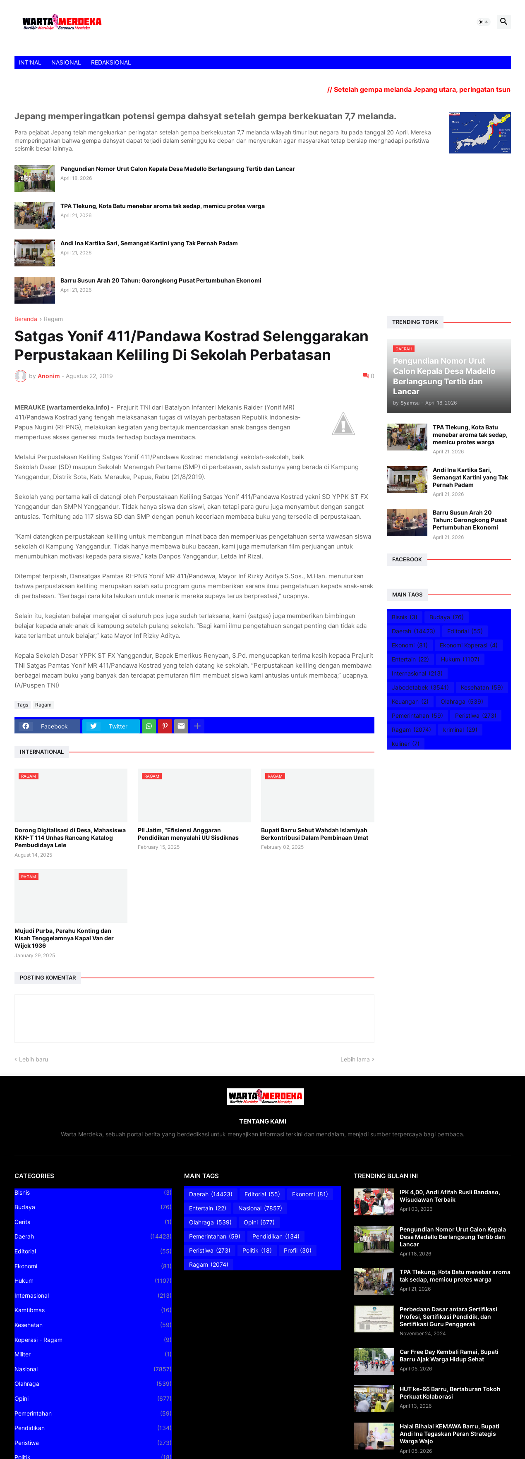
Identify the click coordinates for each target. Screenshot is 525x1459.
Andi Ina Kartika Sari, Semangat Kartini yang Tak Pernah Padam (149, 243)
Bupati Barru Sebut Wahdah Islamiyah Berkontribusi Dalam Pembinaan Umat (314, 834)
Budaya (446, 617)
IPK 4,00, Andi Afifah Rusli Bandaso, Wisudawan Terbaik (450, 1195)
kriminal (460, 730)
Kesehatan (482, 687)
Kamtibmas (93, 1310)
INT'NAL (30, 62)
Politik (257, 1250)
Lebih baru (33, 1059)
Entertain (410, 659)
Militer (93, 1354)
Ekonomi (410, 645)
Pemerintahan (417, 716)
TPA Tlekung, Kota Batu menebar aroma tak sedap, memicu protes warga (162, 205)
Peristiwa (475, 716)
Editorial (465, 631)
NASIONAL (66, 62)
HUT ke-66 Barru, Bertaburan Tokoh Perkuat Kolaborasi (450, 1392)
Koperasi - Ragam (93, 1340)
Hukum (460, 659)
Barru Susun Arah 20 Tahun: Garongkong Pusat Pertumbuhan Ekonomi (160, 280)
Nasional (93, 1369)
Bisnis (404, 617)
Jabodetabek (420, 687)
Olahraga (462, 701)
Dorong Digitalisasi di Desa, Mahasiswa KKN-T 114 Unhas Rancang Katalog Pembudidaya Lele (70, 837)
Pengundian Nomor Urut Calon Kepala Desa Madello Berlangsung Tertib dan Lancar (177, 168)
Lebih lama (355, 1059)
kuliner (406, 744)
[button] (484, 22)
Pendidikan (93, 1428)
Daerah (413, 631)
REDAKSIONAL (111, 62)
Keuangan (410, 701)
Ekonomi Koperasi (469, 645)
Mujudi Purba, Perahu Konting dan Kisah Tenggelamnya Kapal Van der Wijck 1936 (64, 938)
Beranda (25, 319)
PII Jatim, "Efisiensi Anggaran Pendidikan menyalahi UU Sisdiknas (188, 834)
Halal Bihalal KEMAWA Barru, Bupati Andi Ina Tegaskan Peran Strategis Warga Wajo (449, 1434)
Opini (93, 1398)
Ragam (53, 319)
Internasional (417, 673)
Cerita (93, 1222)
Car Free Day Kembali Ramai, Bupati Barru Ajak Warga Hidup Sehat (449, 1355)
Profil (298, 1250)
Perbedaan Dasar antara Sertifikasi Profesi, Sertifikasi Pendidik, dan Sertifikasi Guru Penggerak (448, 1316)
